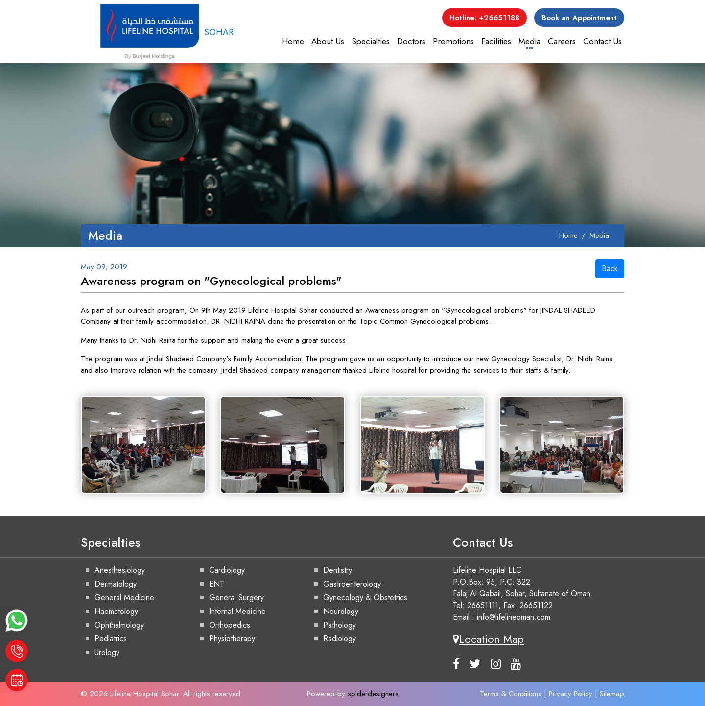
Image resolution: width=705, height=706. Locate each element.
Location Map (488, 639)
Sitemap (612, 693)
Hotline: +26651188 (484, 17)
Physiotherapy (232, 638)
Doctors (411, 41)
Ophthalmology (119, 625)
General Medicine (124, 597)
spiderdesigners (373, 693)
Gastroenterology (352, 583)
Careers (562, 41)
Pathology (339, 625)
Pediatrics (110, 638)
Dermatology (115, 583)
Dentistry (337, 570)
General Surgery (236, 597)
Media (529, 41)
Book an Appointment (579, 17)
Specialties (371, 41)
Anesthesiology (119, 570)
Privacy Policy (570, 693)
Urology (106, 652)
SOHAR (167, 32)
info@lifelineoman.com (513, 617)
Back (610, 268)
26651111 (482, 605)
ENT (216, 583)
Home (293, 41)
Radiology (339, 638)
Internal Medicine (237, 611)
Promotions (453, 41)
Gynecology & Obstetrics (365, 597)
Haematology (116, 611)
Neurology (340, 611)
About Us (327, 41)
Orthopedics (229, 625)
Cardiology (227, 570)
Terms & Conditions (510, 693)
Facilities (496, 41)
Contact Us (602, 41)
